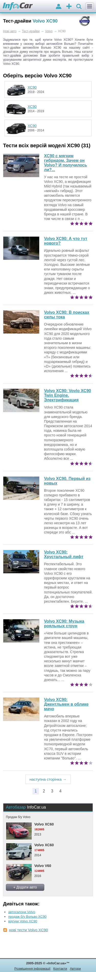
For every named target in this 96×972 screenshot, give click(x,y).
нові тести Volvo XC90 (28, 930)
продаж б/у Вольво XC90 (27, 916)
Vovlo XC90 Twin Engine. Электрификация (67, 395)
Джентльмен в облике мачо (66, 704)
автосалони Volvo (21, 912)
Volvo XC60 (44, 824)
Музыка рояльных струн (64, 623)
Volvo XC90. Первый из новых (67, 480)
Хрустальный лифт (63, 554)
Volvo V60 (42, 866)
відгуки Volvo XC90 (22, 921)
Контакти (60, 968)
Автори (75, 968)
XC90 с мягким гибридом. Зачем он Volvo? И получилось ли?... (65, 163)
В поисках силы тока (66, 314)
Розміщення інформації (32, 968)
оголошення (69, 6)
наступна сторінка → (48, 779)
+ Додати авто (25, 887)
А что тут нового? (65, 240)
